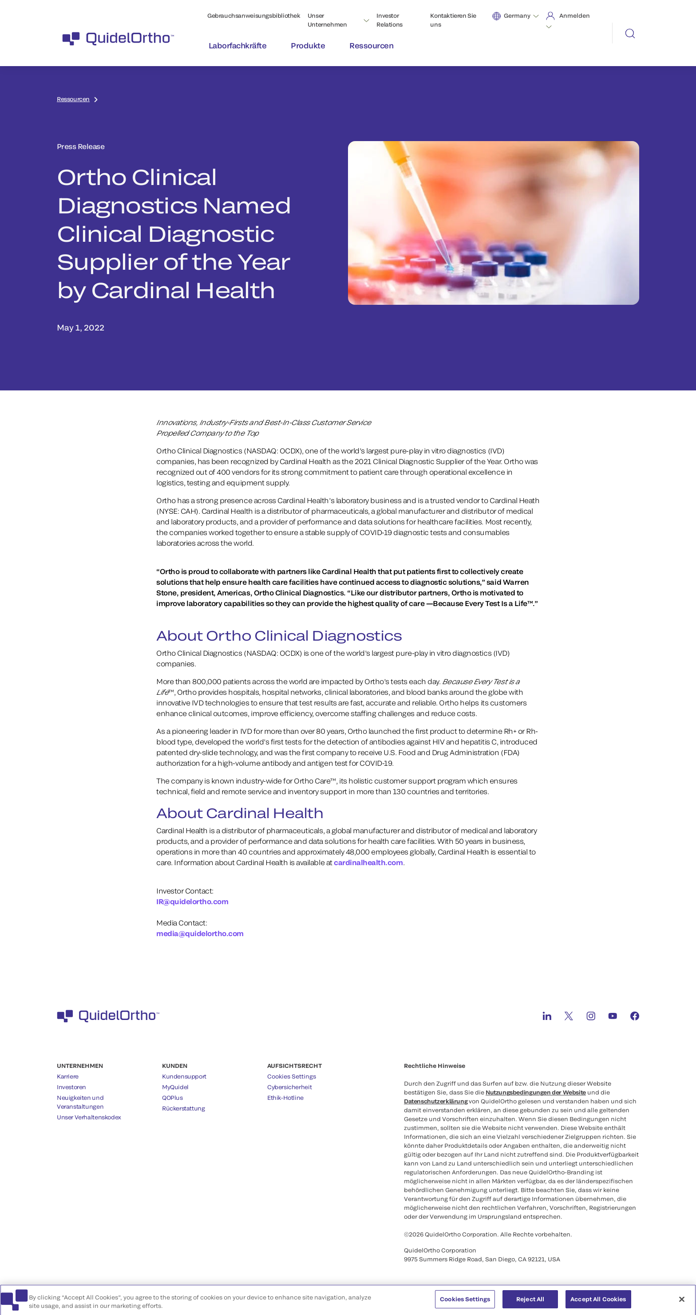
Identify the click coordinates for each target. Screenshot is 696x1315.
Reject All (530, 1302)
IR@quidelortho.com (193, 901)
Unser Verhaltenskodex (89, 1117)
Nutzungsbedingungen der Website (536, 1092)
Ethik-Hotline (285, 1097)
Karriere (68, 1076)
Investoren (71, 1087)
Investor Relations (389, 20)
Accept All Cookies (598, 1302)
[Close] (682, 1302)
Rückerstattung (183, 1108)
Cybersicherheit (289, 1087)
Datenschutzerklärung (435, 1101)
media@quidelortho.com (200, 933)
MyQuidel (175, 1087)
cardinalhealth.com (368, 862)
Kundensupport (184, 1076)
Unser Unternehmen (327, 20)
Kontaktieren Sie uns (453, 20)
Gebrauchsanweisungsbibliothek (254, 15)
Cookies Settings (291, 1076)
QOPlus (172, 1097)
